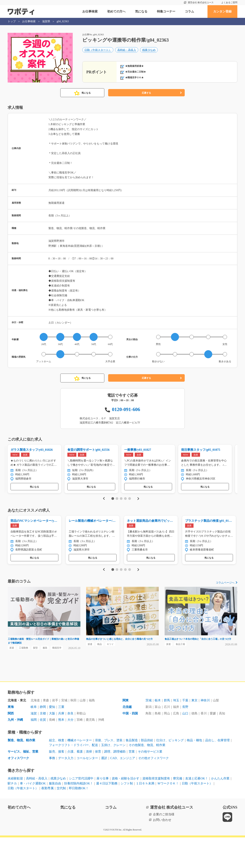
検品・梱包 (194, 744)
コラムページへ (225, 585)
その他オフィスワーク (153, 762)
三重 (61, 711)
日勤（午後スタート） (23, 792)
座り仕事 (102, 783)
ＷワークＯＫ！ (168, 788)
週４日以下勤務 (107, 788)
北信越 (127, 711)
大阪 (52, 718)
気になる (141, 11)
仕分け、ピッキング (170, 744)
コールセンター (87, 762)
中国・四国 (130, 718)
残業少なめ (149, 51)
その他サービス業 (150, 756)
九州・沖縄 (15, 724)
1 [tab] (112, 499)
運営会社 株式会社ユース (201, 2)
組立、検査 (56, 744)
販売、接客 (56, 756)
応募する (146, 93)
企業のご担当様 (163, 819)
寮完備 (177, 783)
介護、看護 (75, 756)
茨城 (148, 705)
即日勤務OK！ (79, 792)
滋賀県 (46, 21)
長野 (185, 711)
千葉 (185, 705)
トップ (12, 21)
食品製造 (132, 744)
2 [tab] (117, 499)
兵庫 (61, 718)
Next (138, 499)
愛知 (52, 711)
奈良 (70, 718)
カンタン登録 (222, 11)
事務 (52, 762)
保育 (98, 756)
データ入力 (66, 762)
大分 (70, 724)
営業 (132, 756)
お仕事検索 (90, 11)
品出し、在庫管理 (217, 744)
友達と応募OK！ (196, 783)
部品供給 (147, 744)
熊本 (61, 724)
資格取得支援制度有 (156, 783)
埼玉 (176, 705)
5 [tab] (129, 499)
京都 (43, 718)
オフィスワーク (18, 762)
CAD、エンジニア (122, 762)
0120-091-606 (126, 409)
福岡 (34, 724)
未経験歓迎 (15, 783)
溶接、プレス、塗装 (108, 744)
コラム (189, 11)
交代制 (61, 792)
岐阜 (34, 711)
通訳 (104, 762)
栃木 (158, 705)
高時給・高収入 (126, 51)
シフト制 (127, 788)
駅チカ (12, 788)
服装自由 (55, 788)
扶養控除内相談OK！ (78, 788)
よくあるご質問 (229, 2)
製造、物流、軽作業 (21, 744)
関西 (11, 718)
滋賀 (34, 718)
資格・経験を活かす (125, 783)
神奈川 (205, 705)
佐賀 (43, 724)
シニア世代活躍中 (81, 783)
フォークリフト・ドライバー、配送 (73, 749)
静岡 (43, 711)
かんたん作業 (220, 783)
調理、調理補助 (115, 756)
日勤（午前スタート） (97, 51)
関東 (125, 705)
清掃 (89, 756)
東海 (11, 711)
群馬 (167, 705)
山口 (185, 718)
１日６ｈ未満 (145, 788)
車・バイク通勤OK (33, 788)
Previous (103, 499)
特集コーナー (166, 11)
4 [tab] (125, 499)
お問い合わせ (162, 824)
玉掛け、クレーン (113, 749)
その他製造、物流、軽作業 (147, 749)
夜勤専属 (47, 792)
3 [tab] (121, 499)
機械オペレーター (79, 744)
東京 (194, 705)
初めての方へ (116, 11)
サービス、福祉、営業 (23, 756)
